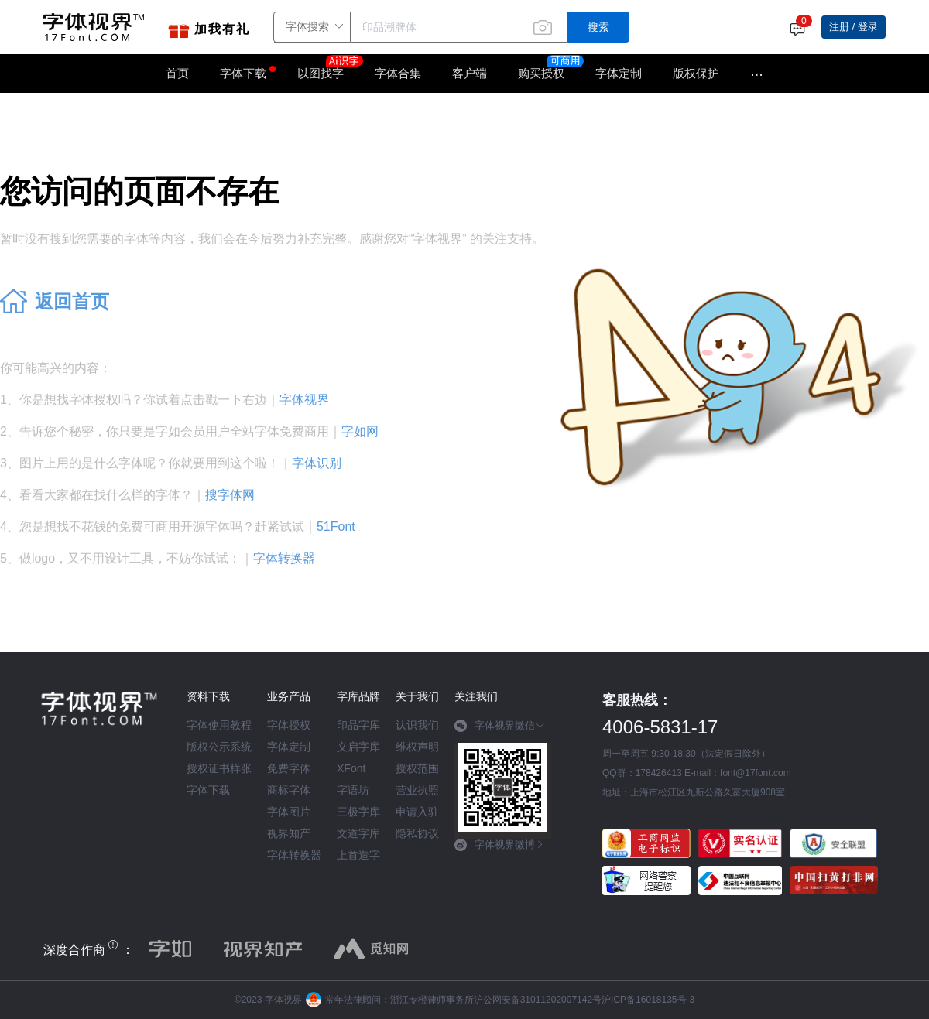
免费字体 (288, 768)
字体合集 (398, 73)
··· (756, 73)
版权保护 (696, 73)
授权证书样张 (219, 768)
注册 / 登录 (853, 26)
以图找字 (328, 68)
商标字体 (288, 790)
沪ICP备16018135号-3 (648, 999)
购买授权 (541, 73)
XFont (351, 768)
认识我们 (417, 725)
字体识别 (316, 463)
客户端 (469, 73)
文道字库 (358, 833)
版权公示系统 (219, 746)
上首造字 (358, 855)
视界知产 (288, 833)
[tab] (502, 731)
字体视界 (304, 399)
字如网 (360, 431)
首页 (177, 73)
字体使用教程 (219, 725)
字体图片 (288, 811)
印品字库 (358, 725)
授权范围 (417, 768)
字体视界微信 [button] (499, 726)
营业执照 (417, 790)
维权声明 (417, 746)
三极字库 (358, 811)
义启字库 (358, 746)
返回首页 (72, 301)
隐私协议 (417, 833)
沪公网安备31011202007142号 (538, 999)
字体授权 (288, 725)
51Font (336, 526)
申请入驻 (417, 811)
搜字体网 (230, 494)
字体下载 (243, 73)
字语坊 (353, 790)
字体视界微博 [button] (499, 845)
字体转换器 (284, 558)
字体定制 (618, 73)
